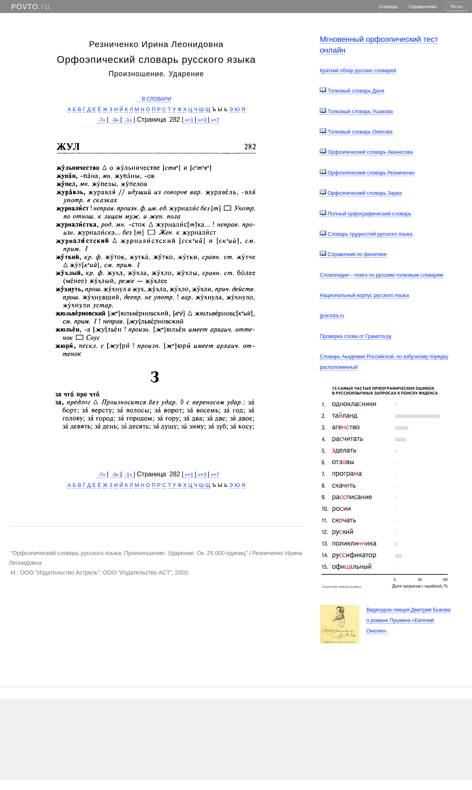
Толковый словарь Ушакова (356, 111)
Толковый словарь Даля (352, 91)
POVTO (24, 7)
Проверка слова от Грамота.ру (356, 336)
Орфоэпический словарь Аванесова (366, 152)
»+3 (202, 120)
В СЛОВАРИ (153, 99)
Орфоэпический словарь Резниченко (367, 173)
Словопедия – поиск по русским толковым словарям (381, 275)
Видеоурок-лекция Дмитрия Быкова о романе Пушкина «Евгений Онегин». (408, 620)
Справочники (423, 6)
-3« (115, 120)
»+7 (214, 120)
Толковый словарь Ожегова (356, 132)
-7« (102, 120)
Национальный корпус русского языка (364, 295)
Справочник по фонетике (353, 254)
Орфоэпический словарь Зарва (361, 193)
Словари (388, 6)
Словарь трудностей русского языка (366, 234)
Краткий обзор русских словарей (358, 70)
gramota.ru (332, 315)
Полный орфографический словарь (365, 214)
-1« (128, 120)
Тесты (456, 6)
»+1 (189, 120)
